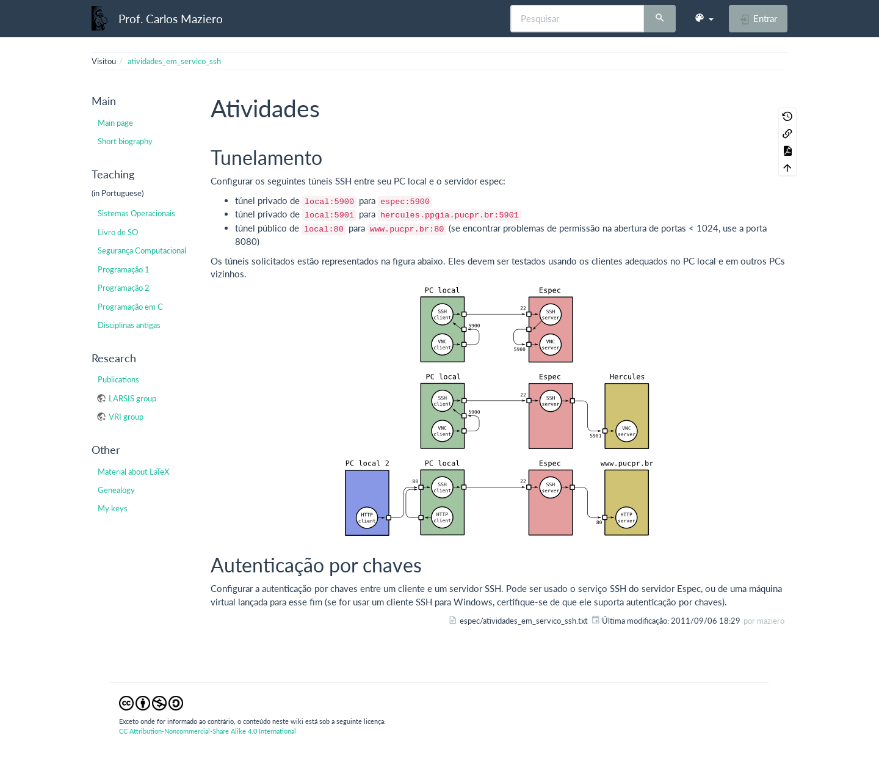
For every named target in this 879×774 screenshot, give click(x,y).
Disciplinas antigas (129, 325)
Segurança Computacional (142, 250)
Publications (118, 379)
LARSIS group (132, 398)
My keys (113, 508)
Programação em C (130, 307)
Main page (115, 123)
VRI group (126, 417)
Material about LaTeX (133, 471)
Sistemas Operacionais (136, 213)
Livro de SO (118, 232)
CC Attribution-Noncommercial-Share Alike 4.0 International (207, 731)
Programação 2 (124, 288)
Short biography (125, 141)
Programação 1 (124, 269)
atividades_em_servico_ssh (174, 61)
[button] (704, 18)
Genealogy (116, 490)
